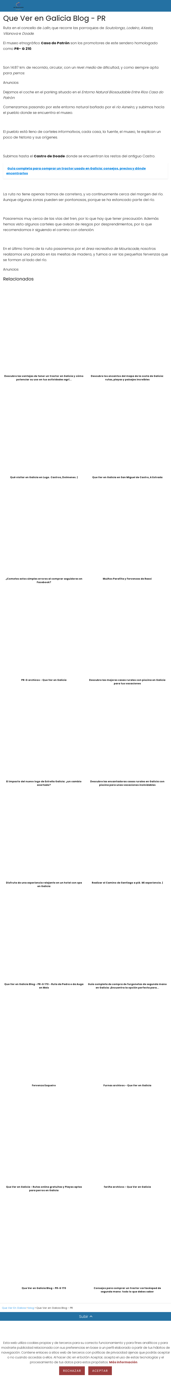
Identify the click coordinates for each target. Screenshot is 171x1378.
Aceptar (100, 1370)
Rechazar (72, 1370)
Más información (123, 1362)
